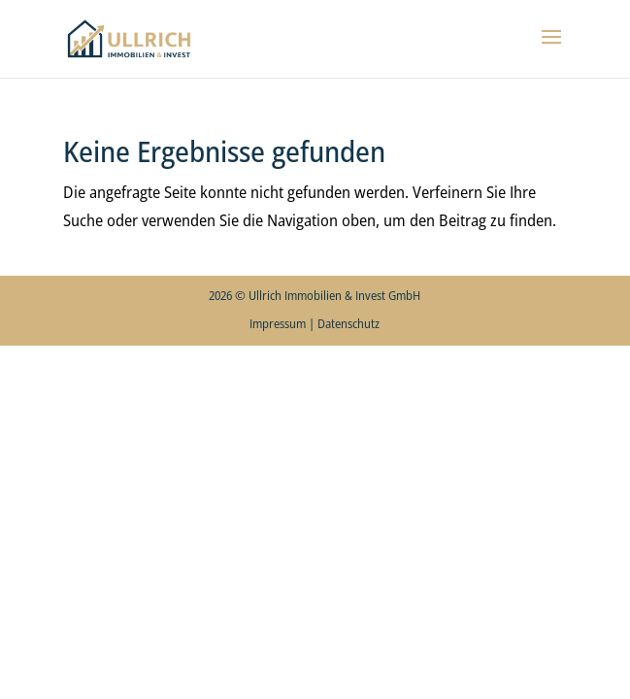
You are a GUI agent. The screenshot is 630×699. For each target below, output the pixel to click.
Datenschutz (348, 323)
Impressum (277, 323)
